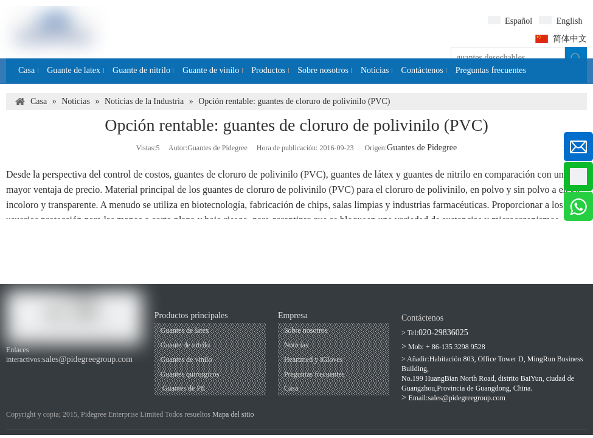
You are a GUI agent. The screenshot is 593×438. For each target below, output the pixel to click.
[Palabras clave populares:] (576, 58)
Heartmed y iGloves (313, 359)
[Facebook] (13, 372)
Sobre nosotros (306, 330)
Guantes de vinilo (186, 359)
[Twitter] (75, 372)
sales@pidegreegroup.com (87, 359)
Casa (291, 388)
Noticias (296, 345)
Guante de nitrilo (185, 345)
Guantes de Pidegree (422, 147)
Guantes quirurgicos (190, 374)
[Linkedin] (54, 372)
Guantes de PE (183, 388)
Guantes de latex (185, 330)
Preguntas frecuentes (314, 374)
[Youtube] (34, 372)
